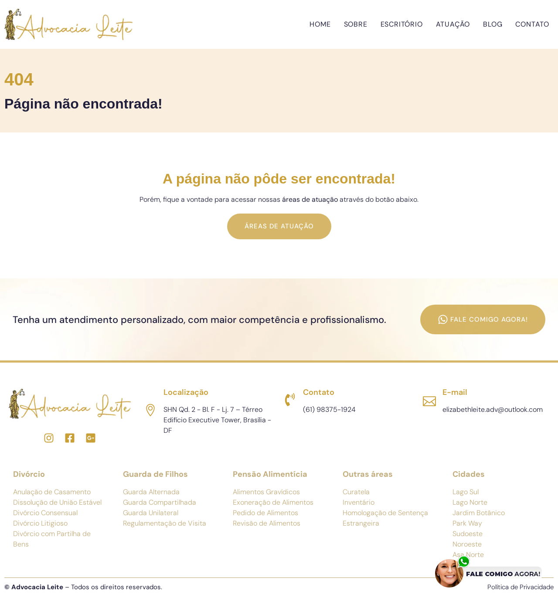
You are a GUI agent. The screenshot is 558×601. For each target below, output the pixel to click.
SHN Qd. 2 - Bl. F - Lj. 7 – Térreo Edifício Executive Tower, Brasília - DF (217, 420)
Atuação (453, 24)
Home (320, 24)
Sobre (355, 24)
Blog (492, 24)
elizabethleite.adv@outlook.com (492, 409)
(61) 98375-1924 (329, 409)
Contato (532, 24)
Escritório (402, 24)
